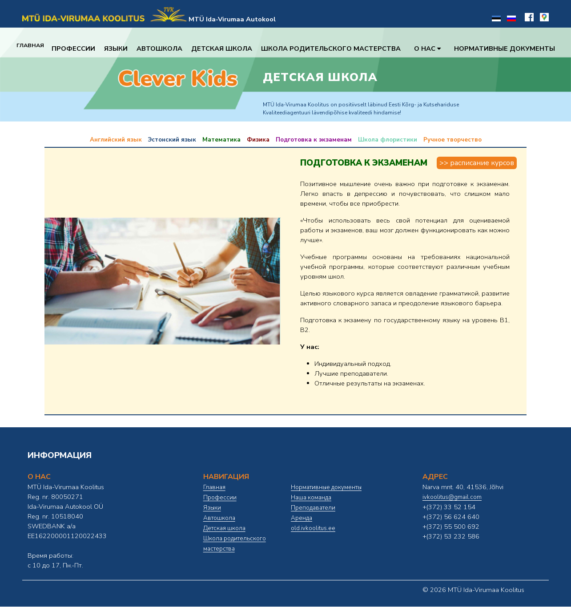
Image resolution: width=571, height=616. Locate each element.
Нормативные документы (512, 48)
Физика (258, 140)
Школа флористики (387, 140)
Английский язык (116, 140)
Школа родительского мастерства (338, 48)
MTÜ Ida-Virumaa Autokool (232, 19)
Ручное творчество (452, 140)
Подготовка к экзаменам (314, 140)
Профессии (81, 48)
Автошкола (167, 48)
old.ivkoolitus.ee (313, 528)
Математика (221, 140)
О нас (435, 48)
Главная (34, 48)
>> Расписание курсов (476, 163)
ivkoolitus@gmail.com (452, 497)
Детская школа (229, 48)
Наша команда (311, 498)
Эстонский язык (172, 140)
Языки (123, 48)
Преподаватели (313, 508)
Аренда (301, 518)
